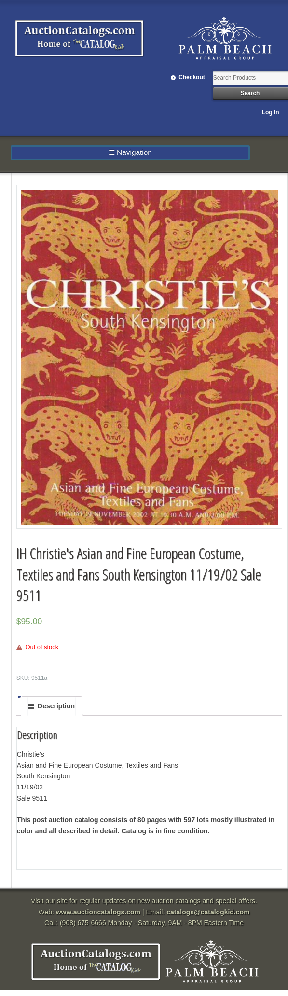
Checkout (191, 77)
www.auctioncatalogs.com (98, 912)
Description (56, 706)
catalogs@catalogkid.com (207, 912)
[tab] (51, 706)
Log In (270, 112)
